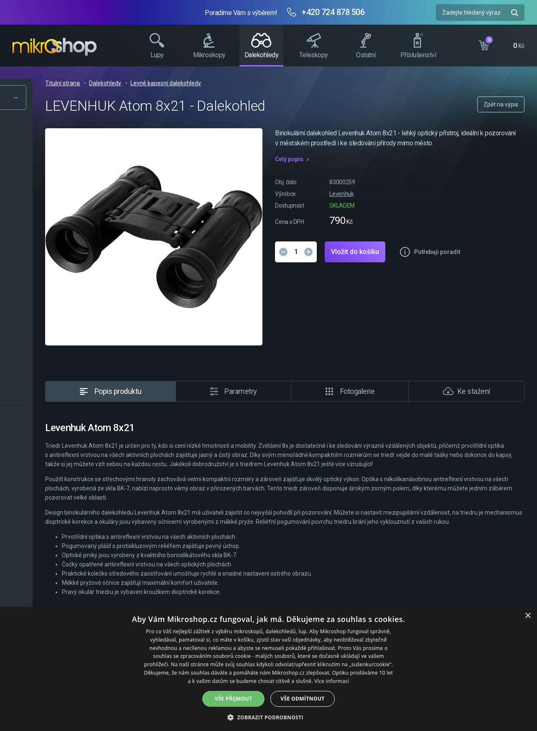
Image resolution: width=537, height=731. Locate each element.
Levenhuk (430, 204)
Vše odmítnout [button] (302, 698)
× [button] (527, 616)
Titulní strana (195, 83)
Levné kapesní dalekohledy (299, 83)
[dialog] (268, 669)
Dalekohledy (238, 83)
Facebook (526, 156)
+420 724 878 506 (333, 12)
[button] (268, 717)
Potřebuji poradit (401, 292)
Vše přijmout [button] (233, 698)
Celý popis (378, 169)
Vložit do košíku (444, 262)
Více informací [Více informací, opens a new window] (331, 681)
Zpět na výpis (501, 104)
